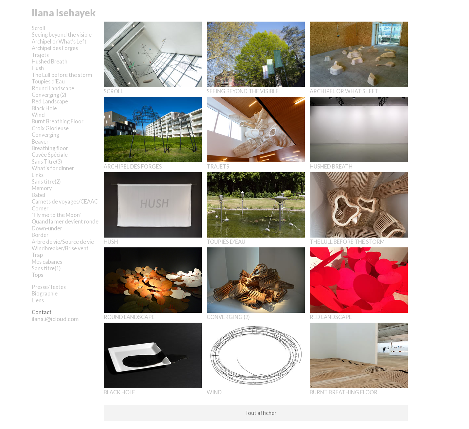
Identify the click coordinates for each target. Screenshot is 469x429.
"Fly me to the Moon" (56, 215)
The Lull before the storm (62, 75)
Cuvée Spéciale (50, 155)
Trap (37, 255)
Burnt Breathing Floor (57, 121)
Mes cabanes (47, 262)
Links (37, 175)
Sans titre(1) (46, 268)
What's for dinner (53, 168)
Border (40, 235)
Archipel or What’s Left (59, 41)
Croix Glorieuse (50, 128)
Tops (37, 275)
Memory (42, 188)
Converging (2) (49, 95)
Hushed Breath (49, 61)
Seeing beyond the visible (62, 34)
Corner (40, 208)
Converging (45, 135)
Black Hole (44, 108)
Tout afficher (260, 413)
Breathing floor (50, 148)
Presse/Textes (49, 287)
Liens (38, 300)
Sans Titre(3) (47, 161)
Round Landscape (53, 88)
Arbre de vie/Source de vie (63, 242)
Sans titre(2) (46, 181)
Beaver (40, 141)
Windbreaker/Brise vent (60, 248)
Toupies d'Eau (48, 81)
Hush (38, 68)
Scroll (38, 28)
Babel (38, 195)
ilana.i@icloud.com (55, 318)
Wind (38, 115)
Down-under (47, 228)
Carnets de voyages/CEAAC (65, 201)
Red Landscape (50, 101)
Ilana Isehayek (64, 12)
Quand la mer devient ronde (65, 221)
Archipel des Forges (55, 48)
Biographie (45, 293)
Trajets (40, 55)
